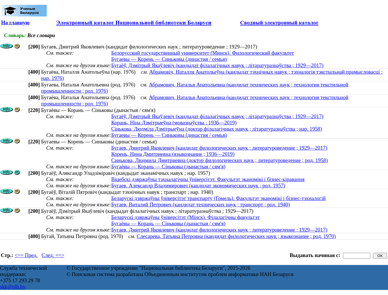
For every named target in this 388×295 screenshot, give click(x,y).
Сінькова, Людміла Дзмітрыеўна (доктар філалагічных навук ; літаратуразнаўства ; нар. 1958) (216, 129)
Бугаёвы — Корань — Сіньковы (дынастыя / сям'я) (168, 166)
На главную (15, 23)
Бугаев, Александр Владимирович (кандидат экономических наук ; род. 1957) (198, 185)
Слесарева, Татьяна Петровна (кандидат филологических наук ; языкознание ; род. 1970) (236, 236)
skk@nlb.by (13, 287)
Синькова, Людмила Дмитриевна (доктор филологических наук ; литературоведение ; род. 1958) (219, 160)
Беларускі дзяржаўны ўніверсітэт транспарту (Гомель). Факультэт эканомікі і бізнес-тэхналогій (218, 198)
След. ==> (53, 255)
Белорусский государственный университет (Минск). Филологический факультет (202, 53)
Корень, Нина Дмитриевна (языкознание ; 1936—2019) (172, 154)
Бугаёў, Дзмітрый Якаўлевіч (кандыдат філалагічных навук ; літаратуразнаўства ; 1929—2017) (217, 65)
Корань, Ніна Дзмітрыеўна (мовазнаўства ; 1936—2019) (173, 123)
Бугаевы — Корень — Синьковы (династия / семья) (169, 59)
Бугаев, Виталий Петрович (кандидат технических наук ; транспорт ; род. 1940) (200, 204)
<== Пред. (26, 255)
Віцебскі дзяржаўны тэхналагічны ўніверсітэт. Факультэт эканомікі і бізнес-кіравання (207, 179)
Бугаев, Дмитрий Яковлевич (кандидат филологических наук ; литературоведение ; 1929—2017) (219, 148)
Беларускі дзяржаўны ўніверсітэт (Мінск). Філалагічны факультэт (185, 217)
